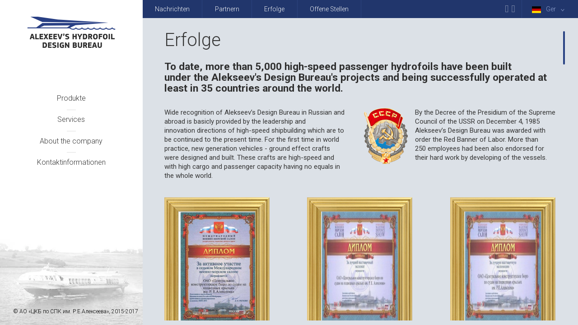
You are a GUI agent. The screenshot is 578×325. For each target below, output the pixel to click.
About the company (71, 141)
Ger (550, 9)
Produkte (71, 98)
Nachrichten (172, 9)
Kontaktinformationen (71, 162)
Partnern (227, 9)
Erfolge (274, 9)
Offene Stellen (329, 9)
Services (71, 119)
